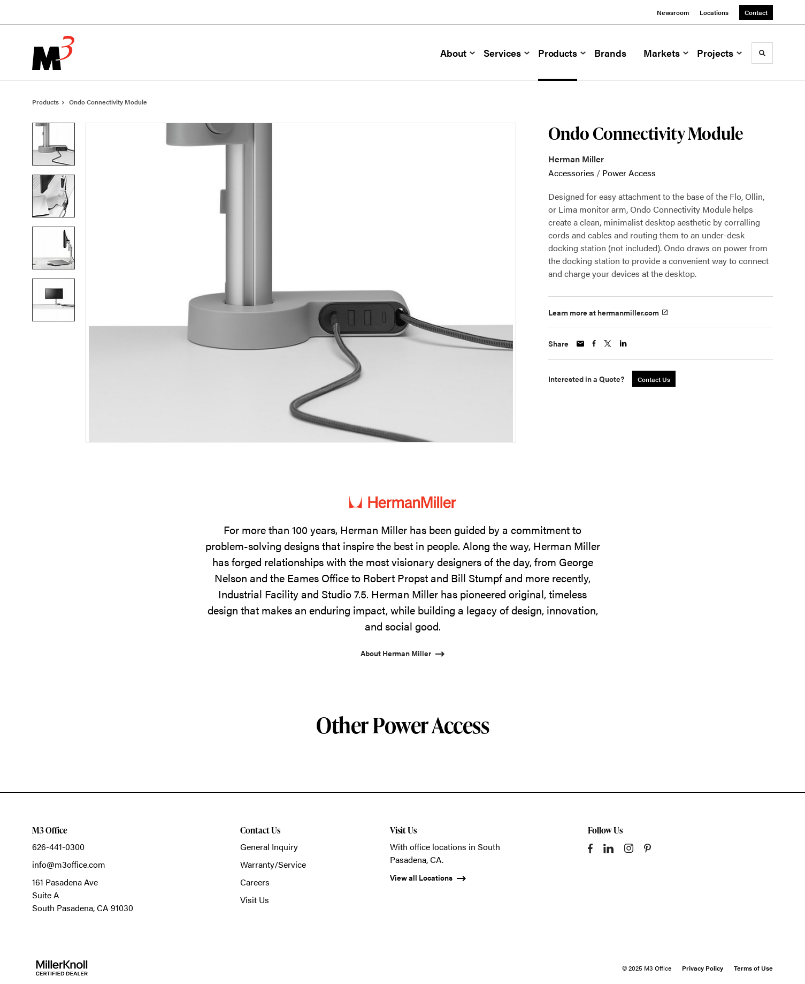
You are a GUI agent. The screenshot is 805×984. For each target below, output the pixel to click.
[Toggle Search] (762, 53)
